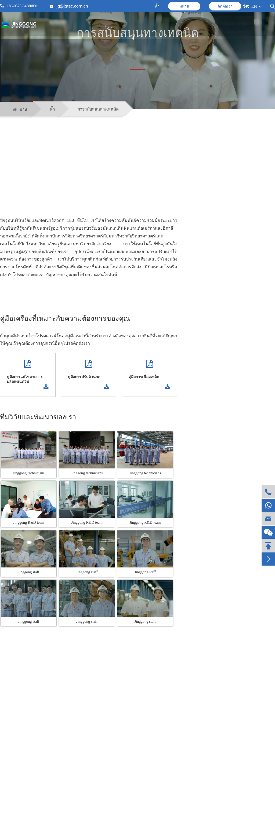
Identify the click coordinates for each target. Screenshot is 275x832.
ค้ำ (157, 6)
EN (254, 6)
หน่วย (184, 6)
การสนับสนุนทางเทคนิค (98, 109)
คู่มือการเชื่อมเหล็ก (144, 377)
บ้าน (23, 109)
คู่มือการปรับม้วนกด (84, 377)
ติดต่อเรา (225, 6)
